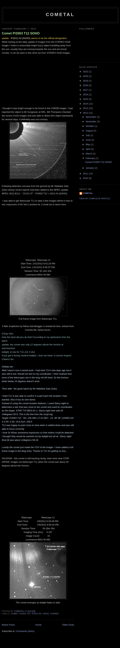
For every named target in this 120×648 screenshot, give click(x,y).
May (88, 144)
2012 (86, 113)
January (90, 168)
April (88, 149)
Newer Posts (8, 624)
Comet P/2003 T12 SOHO (21, 33)
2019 (86, 80)
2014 (86, 103)
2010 (86, 178)
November (91, 121)
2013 (86, 108)
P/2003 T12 (24, 614)
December (91, 117)
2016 (86, 94)
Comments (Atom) (25, 631)
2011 (86, 173)
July (88, 135)
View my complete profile (94, 199)
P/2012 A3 (37, 614)
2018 (86, 85)
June (88, 140)
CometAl (60, 14)
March (89, 153)
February (91, 158)
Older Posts (68, 624)
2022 (86, 71)
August (90, 130)
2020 (86, 76)
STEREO (54, 614)
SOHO (46, 614)
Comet (14, 614)
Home (38, 624)
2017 (86, 90)
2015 (86, 99)
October (90, 126)
